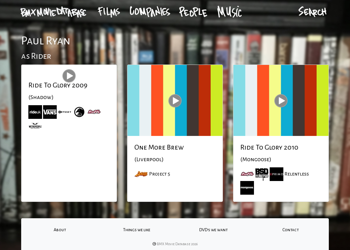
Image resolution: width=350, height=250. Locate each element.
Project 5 (159, 174)
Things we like (136, 229)
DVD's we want (213, 229)
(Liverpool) (149, 159)
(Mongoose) (255, 159)
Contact (290, 229)
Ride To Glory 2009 (58, 85)
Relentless (296, 174)
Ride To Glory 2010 (269, 147)
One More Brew (159, 147)
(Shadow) (41, 97)
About (60, 229)
